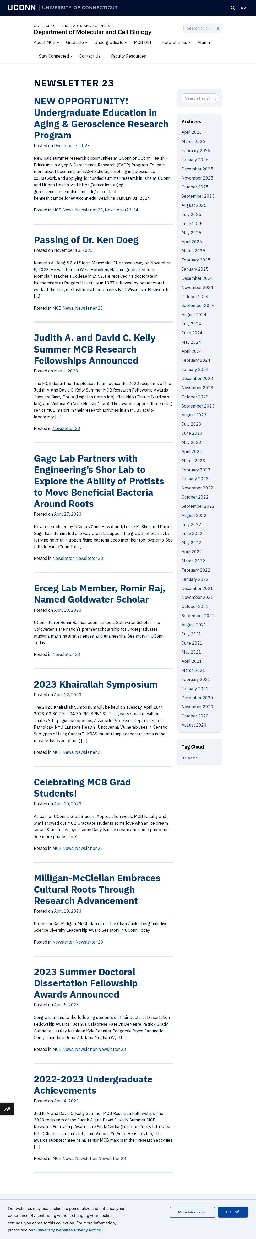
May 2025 (191, 232)
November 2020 (197, 706)
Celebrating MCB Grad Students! (82, 787)
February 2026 (196, 150)
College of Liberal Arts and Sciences (72, 26)
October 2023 (195, 396)
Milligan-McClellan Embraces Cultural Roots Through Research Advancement (97, 889)
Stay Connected (54, 56)
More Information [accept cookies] (192, 1212)
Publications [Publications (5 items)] (189, 758)
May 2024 (191, 342)
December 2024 (197, 278)
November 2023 (197, 387)
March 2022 (193, 560)
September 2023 (198, 406)
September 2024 (198, 305)
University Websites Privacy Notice (68, 1230)
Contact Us (90, 56)
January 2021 (195, 688)
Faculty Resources (128, 56)
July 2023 (191, 424)
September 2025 (198, 196)
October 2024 (195, 296)
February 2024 (196, 360)
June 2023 (192, 433)
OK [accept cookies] (233, 1211)
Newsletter (63, 942)
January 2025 (195, 269)
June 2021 (192, 643)
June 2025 (192, 223)
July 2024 (191, 323)
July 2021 (191, 634)
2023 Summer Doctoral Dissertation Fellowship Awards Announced (86, 982)
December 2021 (197, 588)
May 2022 (191, 542)
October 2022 (195, 497)
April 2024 (192, 351)
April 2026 (192, 132)
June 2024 (192, 333)
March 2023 (193, 460)
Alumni (204, 42)
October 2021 (195, 606)
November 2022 (197, 487)
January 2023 (195, 478)
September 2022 (198, 506)
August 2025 (194, 205)
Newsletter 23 (89, 848)
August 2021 (194, 624)
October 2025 (195, 186)
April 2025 (192, 241)
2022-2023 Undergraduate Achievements (93, 1084)
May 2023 (191, 442)
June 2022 (192, 533)
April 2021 (192, 661)
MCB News (62, 848)
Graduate (75, 42)
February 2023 (196, 469)
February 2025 (196, 260)
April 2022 (192, 551)
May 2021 (191, 652)
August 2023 (194, 414)
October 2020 (195, 715)
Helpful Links (174, 42)
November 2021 (197, 597)
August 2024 (194, 314)
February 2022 (196, 570)
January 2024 (195, 369)
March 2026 (193, 141)
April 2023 (192, 451)
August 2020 (194, 725)
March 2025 (193, 250)
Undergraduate (108, 42)
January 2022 (195, 579)
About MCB (45, 42)
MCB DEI (142, 42)
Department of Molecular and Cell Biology (92, 32)
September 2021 (198, 615)
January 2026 (195, 159)
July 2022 (191, 524)
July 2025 (191, 214)
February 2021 (196, 679)
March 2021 (193, 670)
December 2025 (197, 168)
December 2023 (197, 378)
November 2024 (197, 287)
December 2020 (197, 697)
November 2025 (197, 178)
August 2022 (194, 515)
